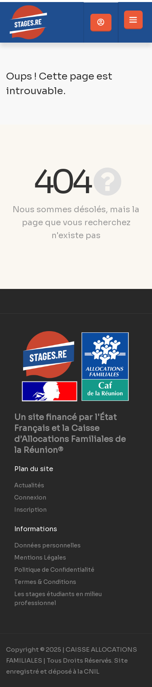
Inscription (30, 509)
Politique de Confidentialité (54, 569)
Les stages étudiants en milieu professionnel (58, 598)
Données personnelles (47, 545)
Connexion (30, 497)
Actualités (29, 485)
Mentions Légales (40, 557)
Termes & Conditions (45, 582)
